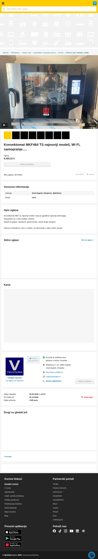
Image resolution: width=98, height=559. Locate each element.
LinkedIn (77, 531)
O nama (7, 488)
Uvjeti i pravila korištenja (14, 496)
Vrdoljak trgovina (14, 378)
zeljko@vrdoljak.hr (53, 377)
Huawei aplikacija (13, 544)
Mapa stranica (10, 512)
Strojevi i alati (26, 53)
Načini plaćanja (10, 508)
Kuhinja (60, 53)
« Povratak (8, 457)
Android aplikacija (13, 538)
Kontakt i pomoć (11, 484)
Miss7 (55, 504)
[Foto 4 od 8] (32, 135)
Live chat (91, 555)
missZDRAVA (58, 500)
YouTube (71, 531)
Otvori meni (3, 3)
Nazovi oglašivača (53, 381)
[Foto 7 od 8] (57, 135)
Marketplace (15, 53)
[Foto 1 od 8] (7, 135)
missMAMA (57, 496)
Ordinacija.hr (58, 520)
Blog (6, 516)
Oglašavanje (9, 492)
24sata (55, 484)
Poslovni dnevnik (59, 488)
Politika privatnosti (11, 500)
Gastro (55, 508)
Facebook (54, 531)
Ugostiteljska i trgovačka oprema (45, 53)
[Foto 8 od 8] (66, 135)
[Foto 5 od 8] (41, 135)
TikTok (60, 531)
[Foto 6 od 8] (49, 135)
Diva (54, 516)
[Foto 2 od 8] (16, 135)
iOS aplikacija (13, 532)
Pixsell (55, 512)
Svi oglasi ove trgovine (14, 381)
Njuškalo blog (83, 531)
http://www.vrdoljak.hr (54, 372)
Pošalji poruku (27, 164)
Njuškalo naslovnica (49, 3)
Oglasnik (6, 53)
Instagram (65, 531)
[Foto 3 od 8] (24, 135)
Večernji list (57, 492)
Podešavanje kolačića (13, 504)
